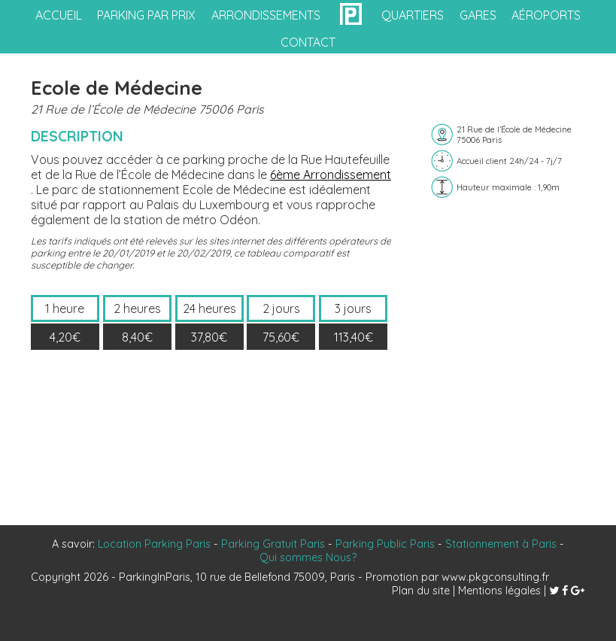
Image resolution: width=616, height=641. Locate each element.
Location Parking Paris (154, 544)
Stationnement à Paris (501, 544)
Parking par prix (146, 15)
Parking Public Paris (385, 544)
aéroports (546, 15)
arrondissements (265, 15)
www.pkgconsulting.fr (495, 577)
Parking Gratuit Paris (273, 544)
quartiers (412, 15)
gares (478, 15)
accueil (58, 15)
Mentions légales (499, 590)
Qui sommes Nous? (308, 557)
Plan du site (421, 590)
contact (308, 42)
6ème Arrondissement (330, 174)
